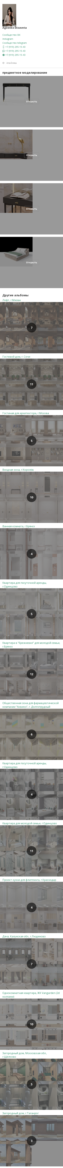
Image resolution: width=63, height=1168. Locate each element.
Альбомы (9, 62)
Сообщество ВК (11, 34)
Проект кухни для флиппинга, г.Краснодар (29, 880)
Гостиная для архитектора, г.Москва (25, 413)
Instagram (7, 38)
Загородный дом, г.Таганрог (20, 1113)
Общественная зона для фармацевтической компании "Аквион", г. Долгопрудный (30, 705)
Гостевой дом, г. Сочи (16, 356)
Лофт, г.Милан (11, 300)
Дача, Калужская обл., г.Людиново (24, 936)
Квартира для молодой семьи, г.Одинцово (29, 823)
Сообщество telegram (14, 42)
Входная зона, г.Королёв (18, 469)
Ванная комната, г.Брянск (18, 526)
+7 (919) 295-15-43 (13, 46)
